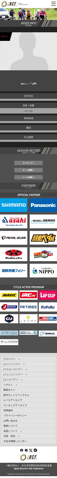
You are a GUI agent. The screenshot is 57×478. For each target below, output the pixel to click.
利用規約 (8, 412)
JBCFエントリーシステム (16, 396)
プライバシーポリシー (15, 417)
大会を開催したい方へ (15, 442)
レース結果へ (28, 178)
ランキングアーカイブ (15, 406)
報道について (10, 427)
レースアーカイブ (12, 401)
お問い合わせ (10, 422)
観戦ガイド (9, 391)
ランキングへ (28, 163)
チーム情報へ (28, 171)
